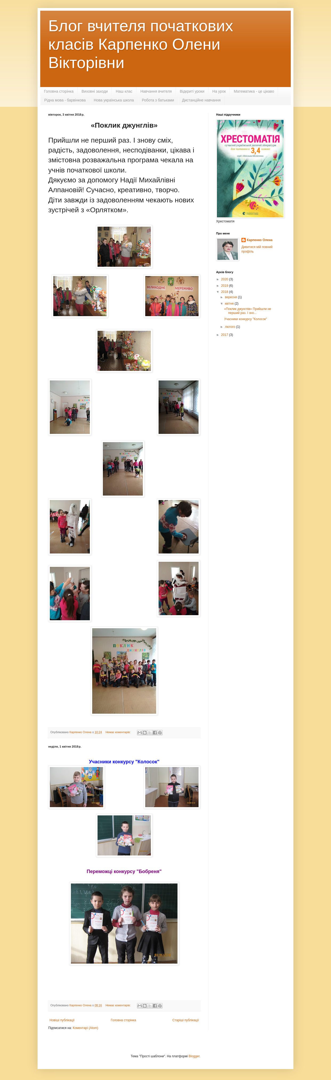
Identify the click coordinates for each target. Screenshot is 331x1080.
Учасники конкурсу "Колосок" (245, 319)
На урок (219, 91)
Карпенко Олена (259, 240)
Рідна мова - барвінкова (65, 100)
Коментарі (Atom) (85, 1028)
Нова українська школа (114, 100)
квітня (230, 303)
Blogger (194, 1056)
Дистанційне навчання (201, 100)
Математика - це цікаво (254, 91)
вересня (231, 297)
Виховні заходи (95, 91)
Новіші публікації (62, 1020)
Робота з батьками (158, 100)
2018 (225, 292)
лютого (230, 327)
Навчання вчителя (156, 91)
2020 (225, 279)
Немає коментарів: (118, 732)
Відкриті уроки (192, 91)
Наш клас (124, 91)
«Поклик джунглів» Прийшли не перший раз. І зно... (247, 311)
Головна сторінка (59, 91)
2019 (225, 286)
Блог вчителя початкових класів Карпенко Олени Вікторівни (140, 44)
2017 (225, 335)
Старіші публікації (185, 1020)
